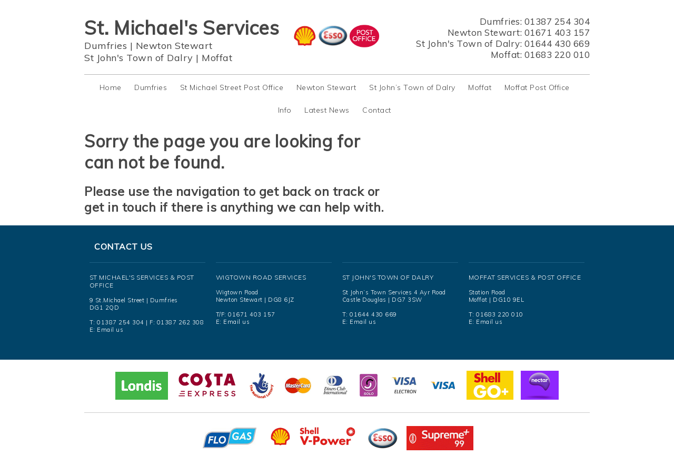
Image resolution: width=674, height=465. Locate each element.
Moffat (217, 58)
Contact (376, 110)
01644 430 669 (557, 43)
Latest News (327, 110)
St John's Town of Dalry (138, 58)
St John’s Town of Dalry (412, 87)
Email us (110, 329)
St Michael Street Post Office (232, 87)
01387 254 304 (557, 21)
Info (285, 110)
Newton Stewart (174, 45)
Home (111, 87)
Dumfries (105, 45)
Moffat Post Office (537, 87)
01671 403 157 (557, 32)
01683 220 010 (557, 54)
